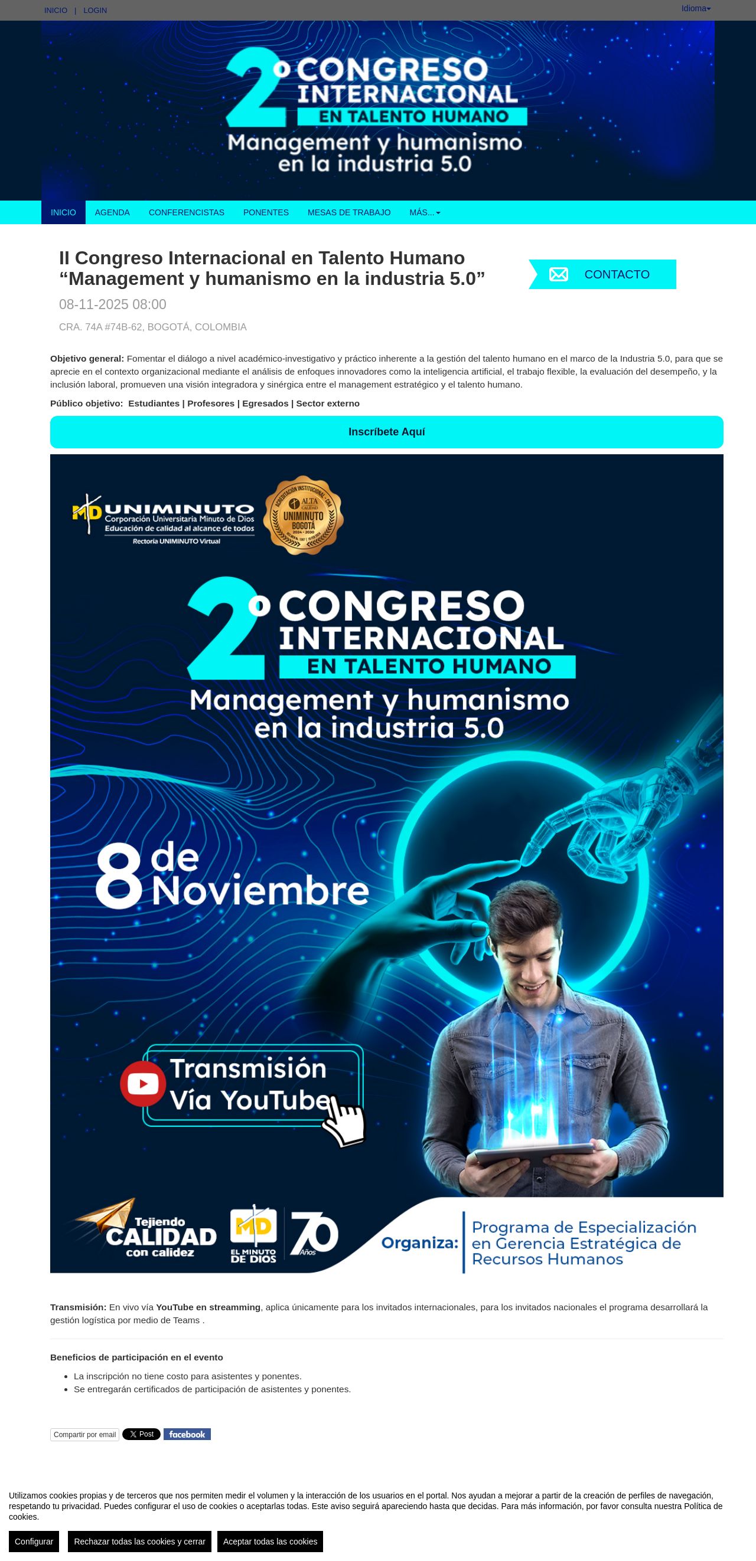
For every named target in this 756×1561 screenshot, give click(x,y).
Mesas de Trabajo (349, 212)
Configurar (34, 1541)
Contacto (617, 274)
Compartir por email (85, 1435)
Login (95, 10)
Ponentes (266, 212)
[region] (378, 1517)
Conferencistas (186, 212)
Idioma (696, 8)
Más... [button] (425, 212)
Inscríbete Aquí (386, 432)
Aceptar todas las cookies (270, 1541)
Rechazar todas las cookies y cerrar (140, 1541)
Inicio (55, 10)
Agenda (112, 212)
